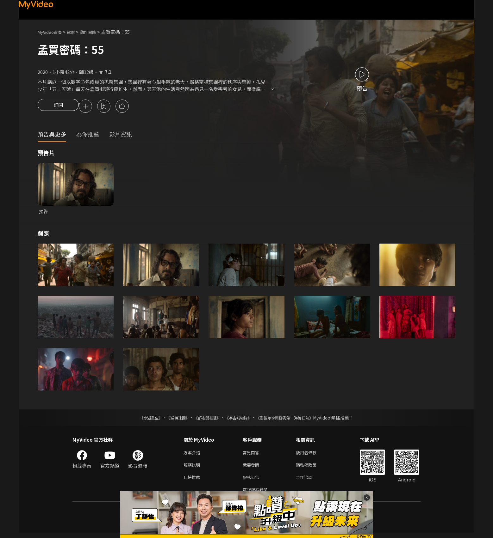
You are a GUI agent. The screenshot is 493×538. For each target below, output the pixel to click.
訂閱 (58, 107)
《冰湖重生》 (140, 419)
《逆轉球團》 (171, 419)
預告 (43, 212)
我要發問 (252, 467)
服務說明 (193, 467)
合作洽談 (309, 481)
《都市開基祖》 (204, 419)
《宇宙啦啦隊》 (239, 419)
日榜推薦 (193, 481)
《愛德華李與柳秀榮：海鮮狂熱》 (292, 419)
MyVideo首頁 (52, 31)
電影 (76, 31)
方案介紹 (193, 454)
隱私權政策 (311, 467)
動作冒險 (94, 31)
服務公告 (252, 481)
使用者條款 (311, 454)
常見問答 (252, 454)
